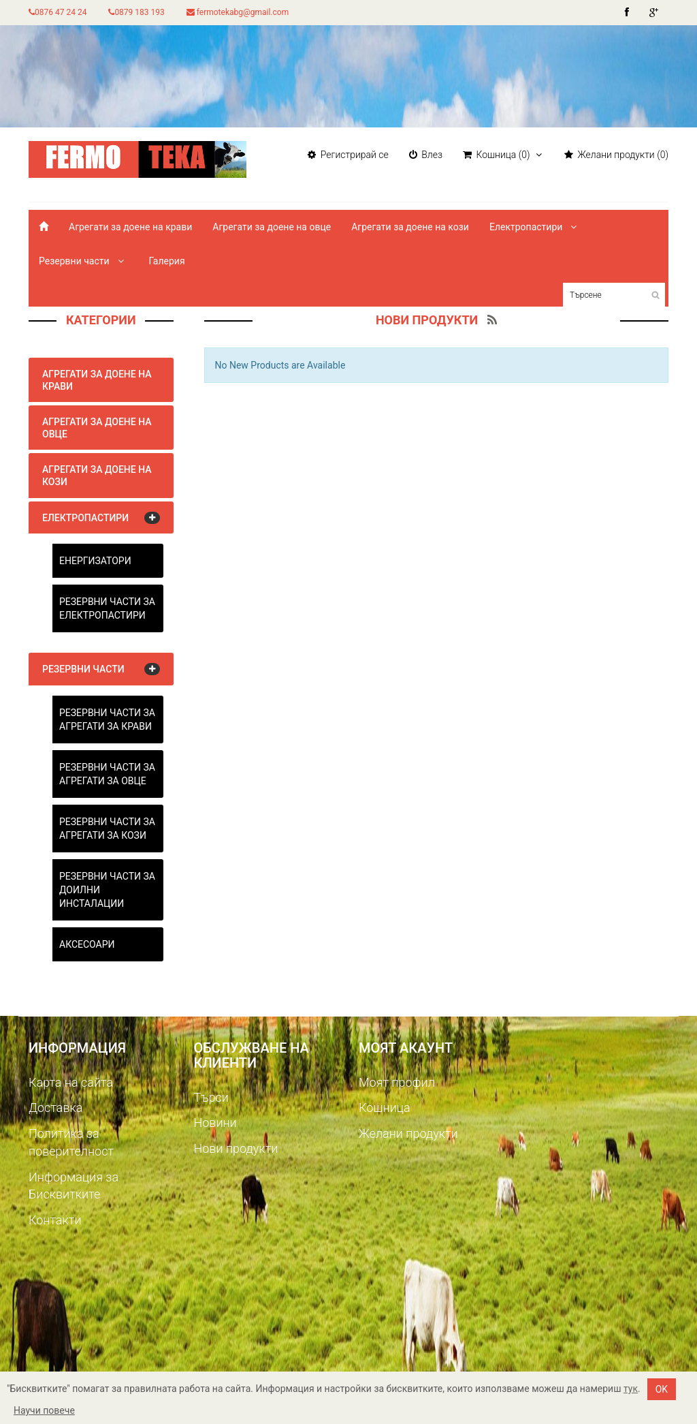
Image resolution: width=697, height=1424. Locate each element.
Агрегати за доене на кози (410, 226)
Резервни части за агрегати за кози (107, 828)
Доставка (55, 1107)
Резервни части (83, 261)
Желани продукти (408, 1133)
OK (661, 1389)
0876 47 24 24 (57, 12)
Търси (211, 1097)
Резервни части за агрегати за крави (107, 719)
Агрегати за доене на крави (130, 226)
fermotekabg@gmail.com (238, 12)
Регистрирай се (348, 154)
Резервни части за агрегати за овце (107, 774)
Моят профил (397, 1082)
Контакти (55, 1220)
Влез (425, 154)
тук (630, 1388)
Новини (215, 1122)
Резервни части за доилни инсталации (107, 890)
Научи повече (44, 1410)
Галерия (166, 261)
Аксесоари (87, 944)
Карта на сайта (71, 1082)
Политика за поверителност (71, 1142)
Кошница (384, 1107)
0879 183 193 (136, 12)
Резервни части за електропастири (107, 608)
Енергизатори (95, 560)
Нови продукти (236, 1148)
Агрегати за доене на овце (271, 226)
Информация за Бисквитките (73, 1186)
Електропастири (535, 226)
